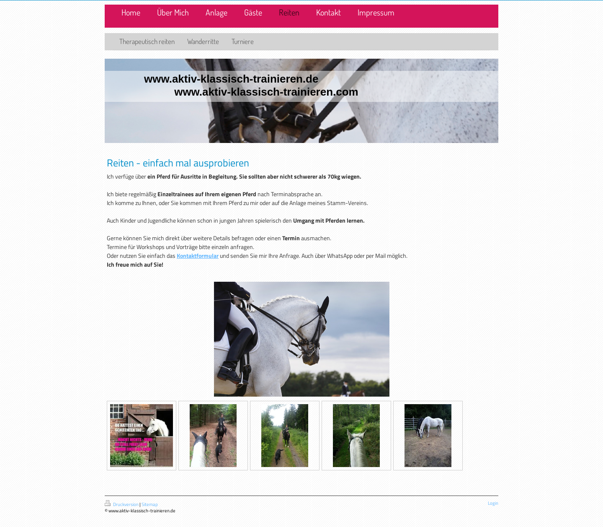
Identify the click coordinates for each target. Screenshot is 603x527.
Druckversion (122, 504)
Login (493, 503)
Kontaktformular (198, 255)
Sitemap (150, 504)
